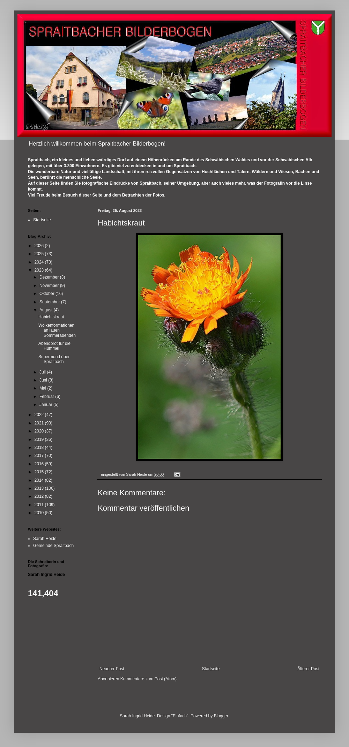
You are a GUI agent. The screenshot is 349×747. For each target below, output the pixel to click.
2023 (40, 270)
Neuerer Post (111, 668)
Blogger (221, 715)
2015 (40, 471)
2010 (40, 512)
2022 (40, 414)
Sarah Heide (45, 538)
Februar (47, 396)
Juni (43, 380)
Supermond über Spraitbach (53, 359)
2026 (40, 245)
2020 (40, 431)
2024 (40, 262)
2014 (40, 480)
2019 (40, 439)
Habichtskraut (51, 317)
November (49, 285)
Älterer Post (308, 668)
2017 (40, 455)
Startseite (211, 668)
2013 (40, 488)
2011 (40, 504)
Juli (43, 372)
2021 (40, 423)
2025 (40, 253)
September (50, 301)
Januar (46, 404)
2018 (40, 447)
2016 (40, 463)
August (46, 310)
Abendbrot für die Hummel (54, 346)
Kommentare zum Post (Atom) (148, 678)
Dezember (49, 277)
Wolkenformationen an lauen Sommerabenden (57, 330)
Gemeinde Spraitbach (53, 545)
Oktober (47, 293)
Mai (43, 388)
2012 (40, 496)
